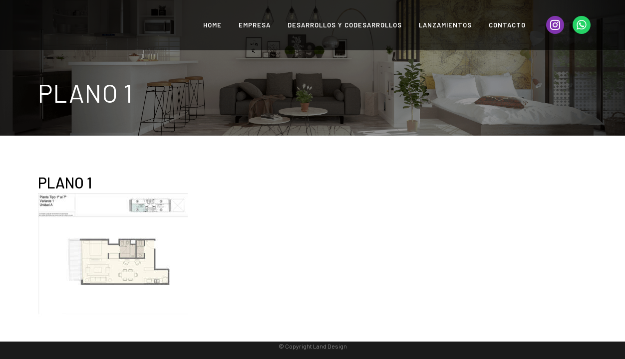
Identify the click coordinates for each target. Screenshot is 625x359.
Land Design (330, 346)
